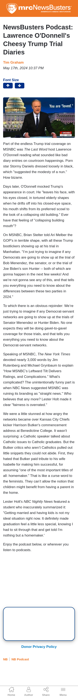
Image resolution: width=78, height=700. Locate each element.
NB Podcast (20, 659)
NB (5, 659)
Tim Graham (13, 62)
